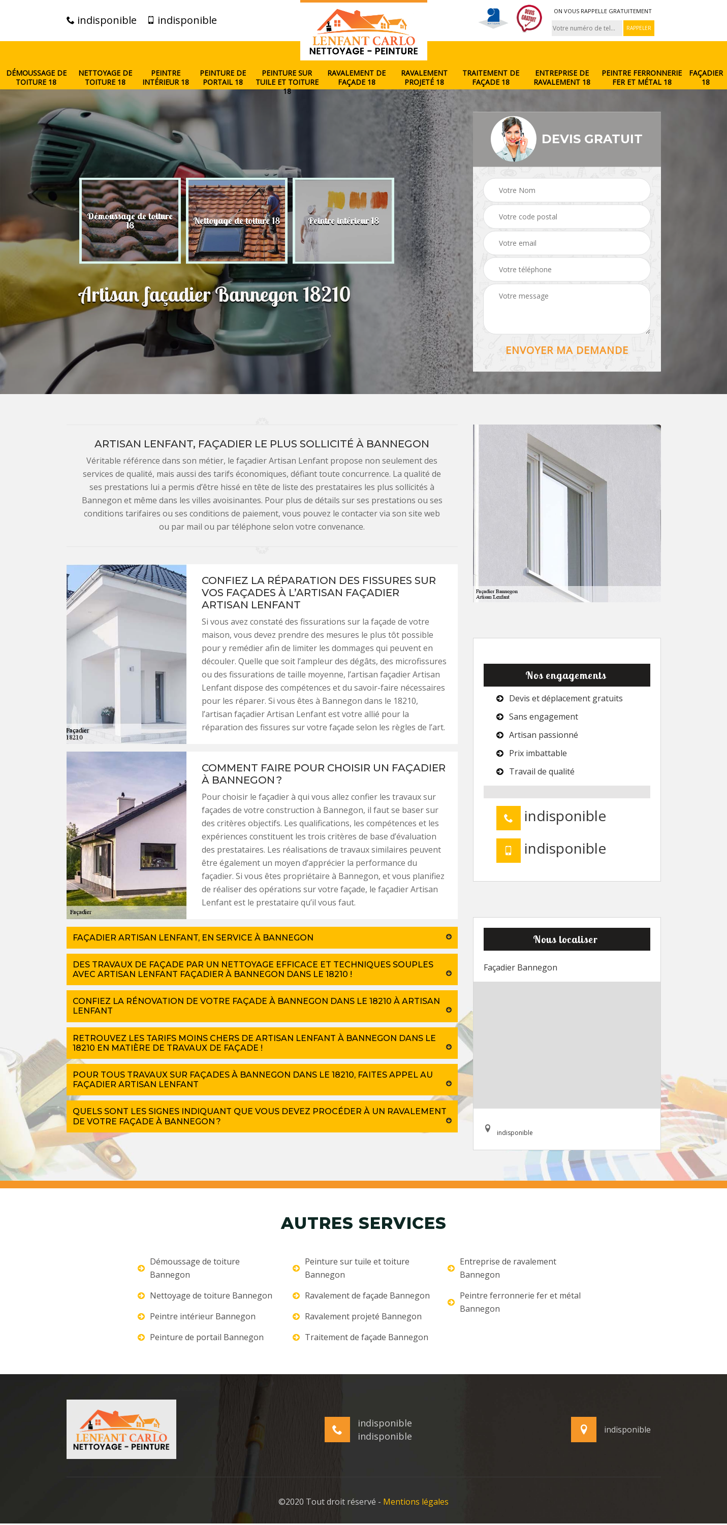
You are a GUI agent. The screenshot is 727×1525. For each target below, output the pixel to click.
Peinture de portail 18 (223, 78)
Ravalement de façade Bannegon (361, 1295)
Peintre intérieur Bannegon (197, 1316)
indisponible (102, 20)
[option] (130, 220)
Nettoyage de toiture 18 (105, 78)
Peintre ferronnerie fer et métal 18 (642, 78)
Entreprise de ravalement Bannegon (502, 1268)
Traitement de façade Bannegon (360, 1337)
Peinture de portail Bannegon (201, 1337)
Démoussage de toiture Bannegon (189, 1268)
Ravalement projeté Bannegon (357, 1316)
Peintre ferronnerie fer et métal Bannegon (514, 1302)
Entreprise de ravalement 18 (561, 78)
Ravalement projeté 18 (424, 78)
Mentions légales (416, 1503)
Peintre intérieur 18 (165, 78)
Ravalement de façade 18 (356, 78)
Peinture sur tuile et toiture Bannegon (351, 1268)
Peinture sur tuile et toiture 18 (287, 82)
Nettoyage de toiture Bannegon (205, 1295)
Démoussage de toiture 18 (36, 78)
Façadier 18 (706, 78)
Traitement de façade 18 (490, 78)
